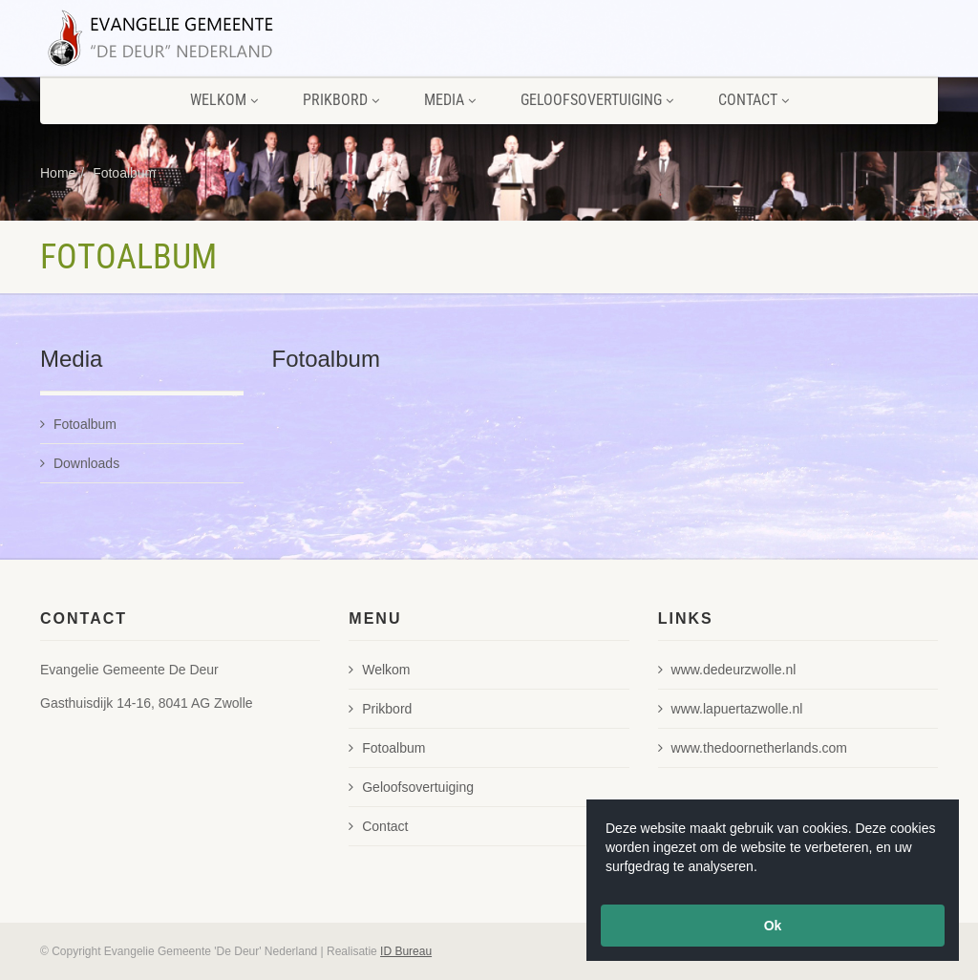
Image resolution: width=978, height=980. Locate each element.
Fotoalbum (124, 173)
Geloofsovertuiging (597, 100)
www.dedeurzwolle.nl (727, 669)
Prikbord (341, 100)
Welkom (224, 100)
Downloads (79, 463)
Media (450, 100)
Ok (773, 925)
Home (57, 173)
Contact (753, 100)
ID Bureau (406, 951)
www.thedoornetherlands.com (752, 748)
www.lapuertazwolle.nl (730, 708)
